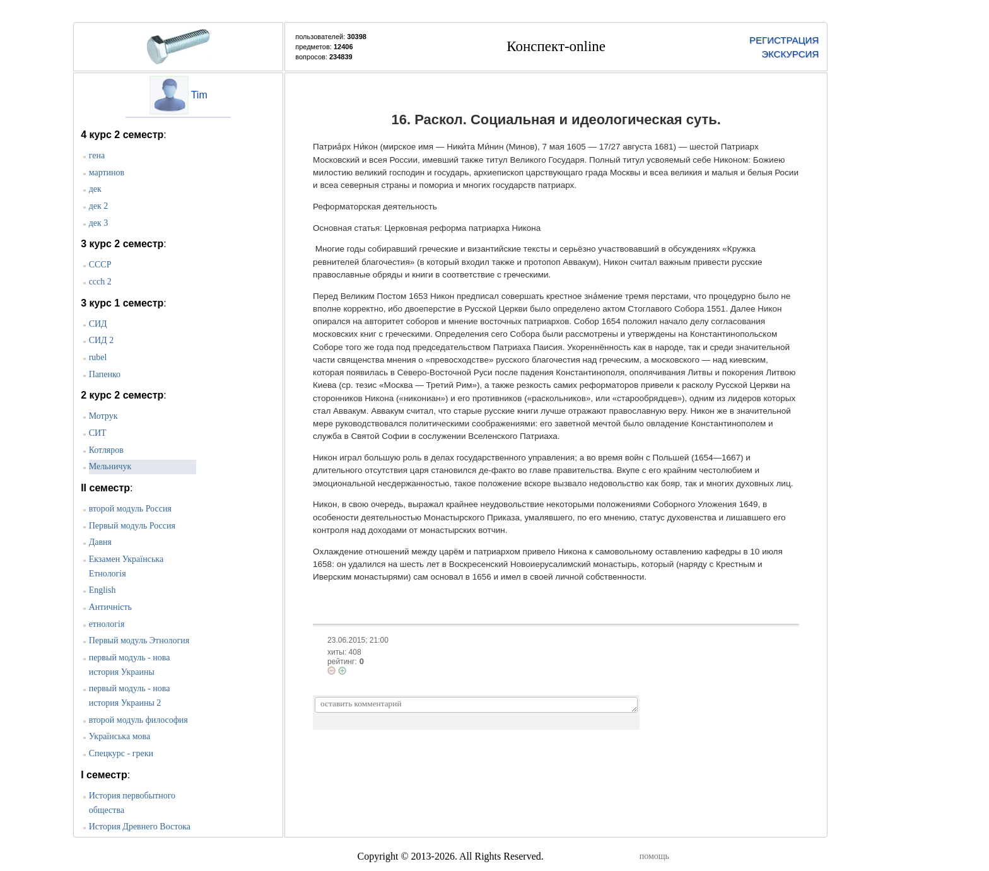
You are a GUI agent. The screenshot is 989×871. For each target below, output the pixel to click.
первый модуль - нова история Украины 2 (129, 696)
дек (95, 189)
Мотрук (103, 416)
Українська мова (119, 736)
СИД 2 (101, 340)
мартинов (107, 172)
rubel (98, 357)
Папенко (104, 374)
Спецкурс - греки (121, 753)
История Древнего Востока (139, 826)
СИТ (98, 433)
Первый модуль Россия (132, 525)
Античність (110, 607)
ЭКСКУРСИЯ (790, 54)
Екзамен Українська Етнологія (126, 566)
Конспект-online (556, 46)
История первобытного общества (132, 803)
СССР (100, 264)
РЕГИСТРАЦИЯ (784, 40)
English (102, 590)
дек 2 (98, 206)
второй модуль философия (138, 720)
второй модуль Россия (130, 508)
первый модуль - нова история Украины (129, 665)
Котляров (106, 450)
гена (97, 155)
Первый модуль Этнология (139, 640)
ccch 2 (100, 281)
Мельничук (110, 466)
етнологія (107, 624)
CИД (98, 324)
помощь (654, 856)
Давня (100, 542)
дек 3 (98, 223)
